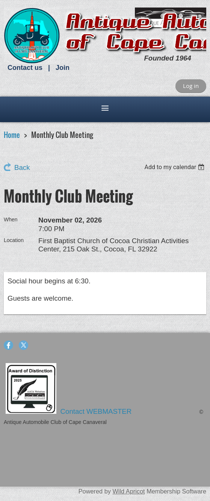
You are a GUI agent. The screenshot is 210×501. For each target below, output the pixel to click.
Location (14, 240)
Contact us (25, 67)
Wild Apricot (128, 491)
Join (62, 67)
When (11, 219)
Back (22, 167)
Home (12, 135)
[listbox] (175, 167)
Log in (191, 85)
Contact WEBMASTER (97, 411)
